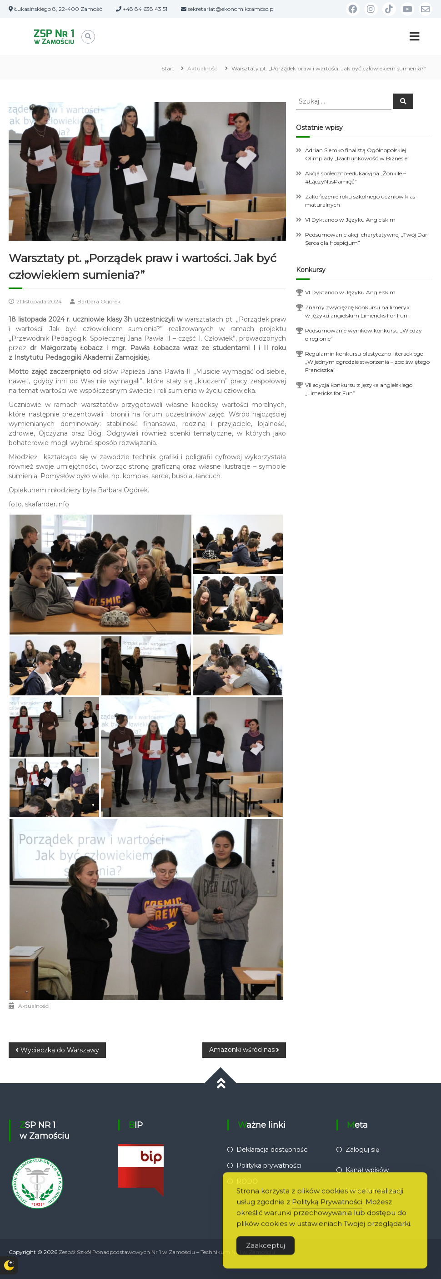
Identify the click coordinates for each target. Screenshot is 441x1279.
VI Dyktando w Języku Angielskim (350, 219)
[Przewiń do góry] (221, 1083)
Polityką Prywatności (327, 1211)
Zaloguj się (362, 1149)
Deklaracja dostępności (272, 1149)
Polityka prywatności (268, 1165)
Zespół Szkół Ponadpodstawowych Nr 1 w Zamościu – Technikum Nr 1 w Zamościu (167, 1252)
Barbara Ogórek (98, 301)
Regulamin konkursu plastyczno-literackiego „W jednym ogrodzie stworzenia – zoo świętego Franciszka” (367, 361)
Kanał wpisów (367, 1170)
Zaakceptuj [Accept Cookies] (265, 1254)
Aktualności (203, 68)
